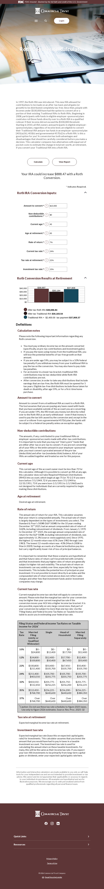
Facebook (46, 823)
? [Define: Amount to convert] (46, 206)
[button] (52, 193)
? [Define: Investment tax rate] (46, 269)
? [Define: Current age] (46, 224)
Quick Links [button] (20, 836)
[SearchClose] (46, 20)
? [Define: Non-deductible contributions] (46, 215)
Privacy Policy (52, 859)
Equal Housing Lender (53, 877)
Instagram (52, 823)
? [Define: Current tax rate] (46, 251)
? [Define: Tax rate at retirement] (46, 260)
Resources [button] (19, 844)
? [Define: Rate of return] (46, 242)
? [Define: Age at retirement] (46, 233)
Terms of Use (52, 863)
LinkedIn (58, 823)
